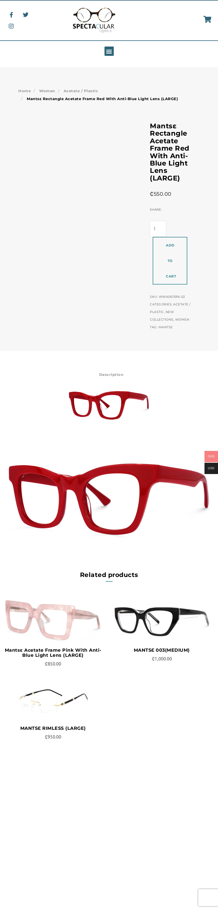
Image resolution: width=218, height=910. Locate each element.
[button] (109, 51)
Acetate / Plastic (77, 91)
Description (111, 374)
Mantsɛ (166, 327)
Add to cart (171, 260)
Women (45, 91)
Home (24, 91)
